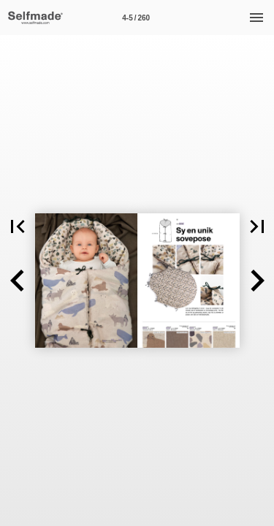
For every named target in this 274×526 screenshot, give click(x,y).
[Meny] (256, 17)
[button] (17, 280)
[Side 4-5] (136, 17)
